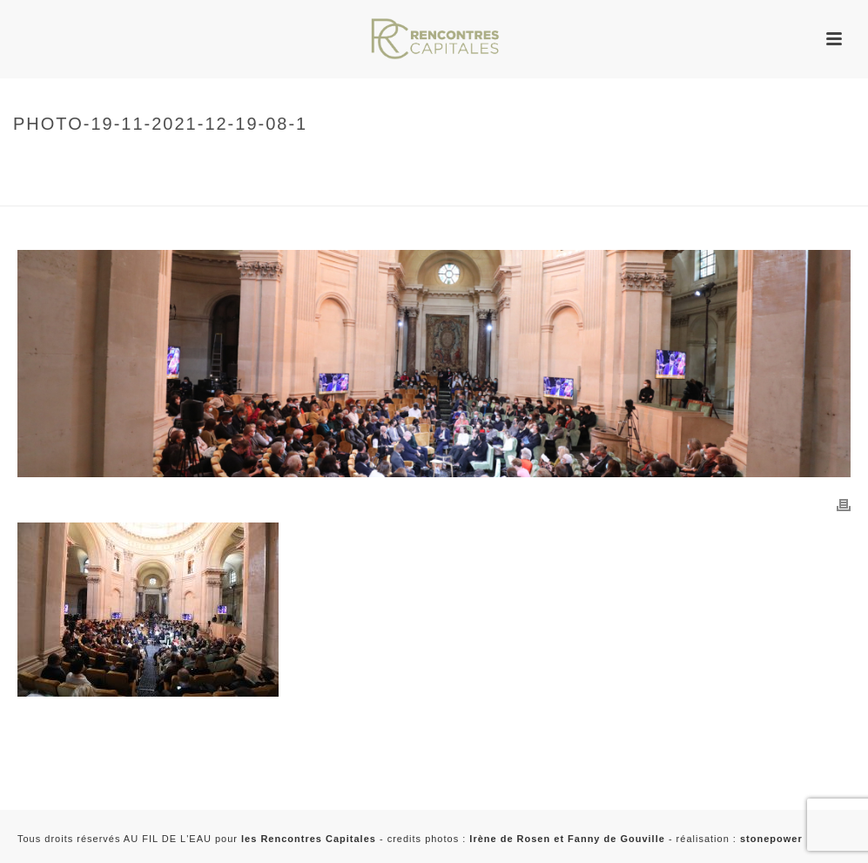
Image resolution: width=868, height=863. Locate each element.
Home (25, 160)
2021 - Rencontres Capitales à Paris (113, 189)
